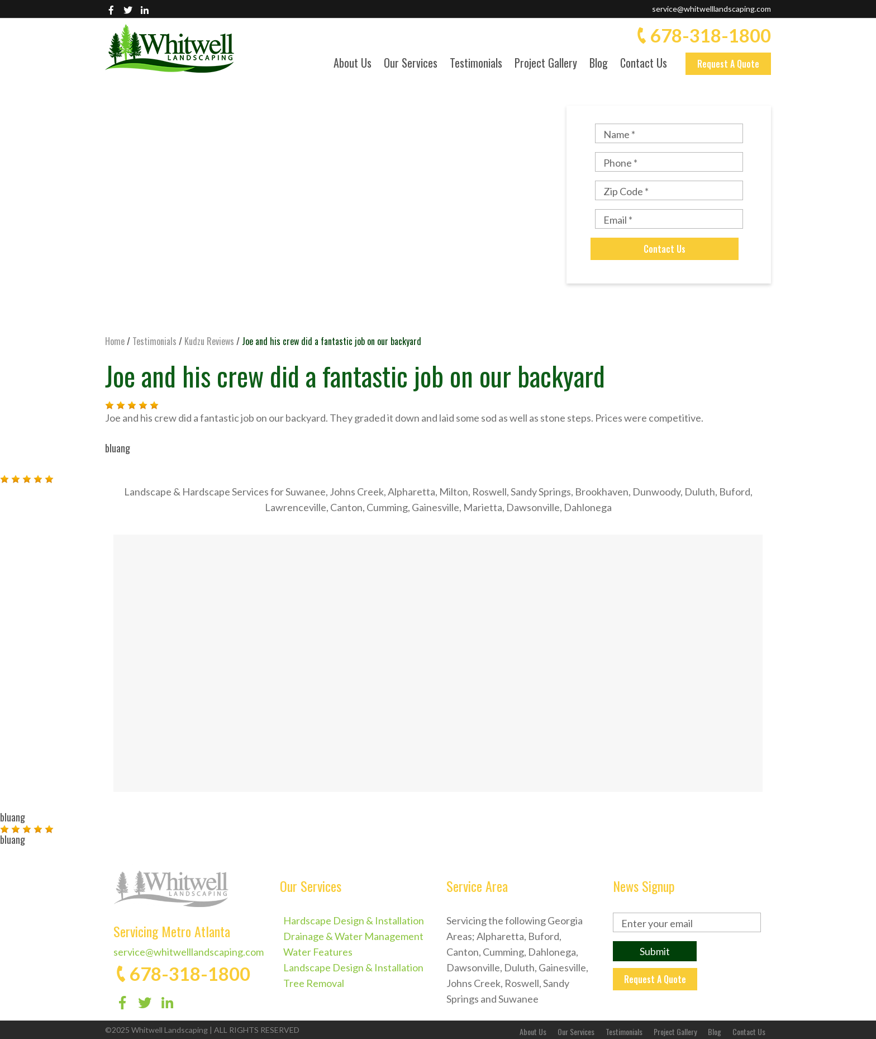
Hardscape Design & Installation (353, 920)
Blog (598, 64)
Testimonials (476, 64)
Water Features (318, 952)
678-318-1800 (710, 35)
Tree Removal (313, 983)
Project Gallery (546, 64)
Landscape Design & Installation (353, 967)
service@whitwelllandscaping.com (711, 8)
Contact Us (643, 64)
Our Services (410, 64)
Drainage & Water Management (353, 936)
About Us (353, 64)
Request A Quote (728, 63)
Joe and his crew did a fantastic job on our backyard (355, 375)
